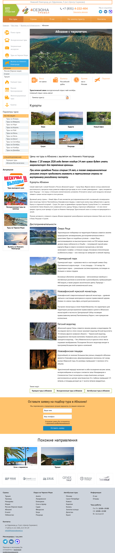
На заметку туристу (76, 19)
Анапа (38, 496)
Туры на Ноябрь (12, 148)
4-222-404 (75, 8)
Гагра (38, 512)
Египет (6, 74)
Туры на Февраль (13, 122)
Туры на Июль (11, 136)
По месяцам (9, 116)
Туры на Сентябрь (13, 142)
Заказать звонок (80, 12)
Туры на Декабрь (13, 150)
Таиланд (8, 499)
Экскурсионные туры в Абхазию (69, 391)
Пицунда (39, 515)
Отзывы (96, 499)
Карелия (69, 504)
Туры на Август (12, 139)
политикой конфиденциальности (58, 423)
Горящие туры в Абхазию (42, 391)
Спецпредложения (12, 157)
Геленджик (40, 502)
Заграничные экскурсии (13, 47)
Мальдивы (9, 502)
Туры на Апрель (12, 128)
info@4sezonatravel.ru (14, 531)
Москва (69, 496)
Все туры (13, 19)
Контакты (101, 19)
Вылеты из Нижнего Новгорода (15, 63)
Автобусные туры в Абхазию (98, 391)
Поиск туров (12, 32)
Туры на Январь (12, 119)
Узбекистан (9, 515)
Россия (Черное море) (12, 71)
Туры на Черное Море (16, 55)
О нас (52, 19)
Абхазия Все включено (15, 163)
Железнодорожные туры (15, 97)
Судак (38, 507)
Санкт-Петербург (72, 499)
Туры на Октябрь (12, 145)
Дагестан (69, 512)
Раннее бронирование (13, 89)
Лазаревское (41, 499)
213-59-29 (25, 528)
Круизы (11, 105)
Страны (33, 19)
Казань (69, 507)
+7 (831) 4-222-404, (12, 528)
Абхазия (7, 68)
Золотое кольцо (72, 510)
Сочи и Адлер (41, 504)
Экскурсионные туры (16, 40)
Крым (68, 515)
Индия (7, 504)
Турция (7, 77)
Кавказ (69, 502)
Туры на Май (11, 130)
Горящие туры (13, 82)
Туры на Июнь (11, 133)
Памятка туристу (38, 98)
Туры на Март (11, 125)
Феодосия (40, 510)
